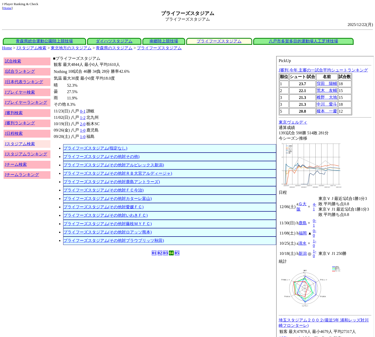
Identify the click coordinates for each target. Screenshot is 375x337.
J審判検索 (14, 113)
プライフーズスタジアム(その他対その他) (101, 156)
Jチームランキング (22, 174)
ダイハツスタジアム (114, 41)
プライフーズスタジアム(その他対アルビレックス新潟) (113, 165)
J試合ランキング (20, 71)
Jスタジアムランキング (26, 154)
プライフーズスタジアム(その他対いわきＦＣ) (105, 215)
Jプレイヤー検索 (20, 92)
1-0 (82, 130)
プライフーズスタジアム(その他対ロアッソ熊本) (107, 232)
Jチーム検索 (16, 164)
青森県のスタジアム (114, 48)
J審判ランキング (20, 123)
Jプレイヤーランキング (26, 102)
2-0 (82, 124)
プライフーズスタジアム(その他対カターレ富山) (107, 198)
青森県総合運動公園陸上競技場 (44, 41)
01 (154, 253)
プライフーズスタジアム (219, 41)
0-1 (82, 111)
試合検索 (13, 61)
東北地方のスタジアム (71, 48)
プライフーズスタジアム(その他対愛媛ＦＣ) (103, 207)
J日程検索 (14, 133)
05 (177, 253)
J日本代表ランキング (24, 82)
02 (160, 253)
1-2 (82, 117)
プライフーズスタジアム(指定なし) (95, 148)
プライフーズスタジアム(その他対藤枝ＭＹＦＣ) (107, 224)
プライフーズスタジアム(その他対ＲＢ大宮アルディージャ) (117, 173)
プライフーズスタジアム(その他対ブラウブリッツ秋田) (113, 240)
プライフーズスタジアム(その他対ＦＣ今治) (103, 190)
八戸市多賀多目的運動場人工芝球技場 (303, 41)
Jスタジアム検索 (31, 48)
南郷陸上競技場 (164, 41)
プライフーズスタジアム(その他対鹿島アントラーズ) (111, 182)
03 (166, 253)
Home (7, 8)
